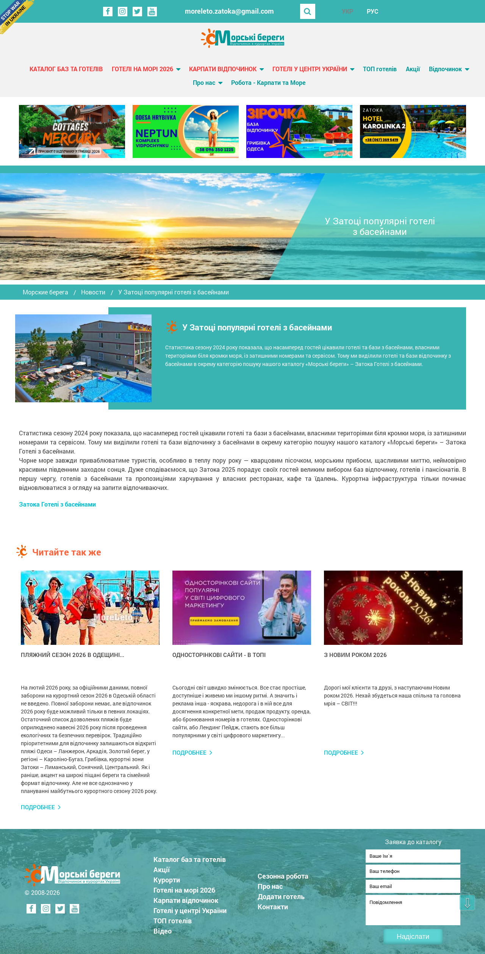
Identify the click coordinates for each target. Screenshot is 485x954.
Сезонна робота (283, 873)
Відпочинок (445, 69)
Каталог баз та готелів (66, 69)
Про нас (204, 82)
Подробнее (38, 807)
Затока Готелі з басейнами (57, 504)
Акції (413, 69)
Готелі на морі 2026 (142, 69)
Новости (93, 292)
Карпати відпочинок (223, 69)
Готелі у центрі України (309, 69)
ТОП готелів (380, 69)
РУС (372, 11)
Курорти (166, 877)
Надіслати (413, 936)
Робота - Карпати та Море (268, 82)
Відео (162, 928)
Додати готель (281, 894)
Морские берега (45, 292)
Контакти (273, 904)
